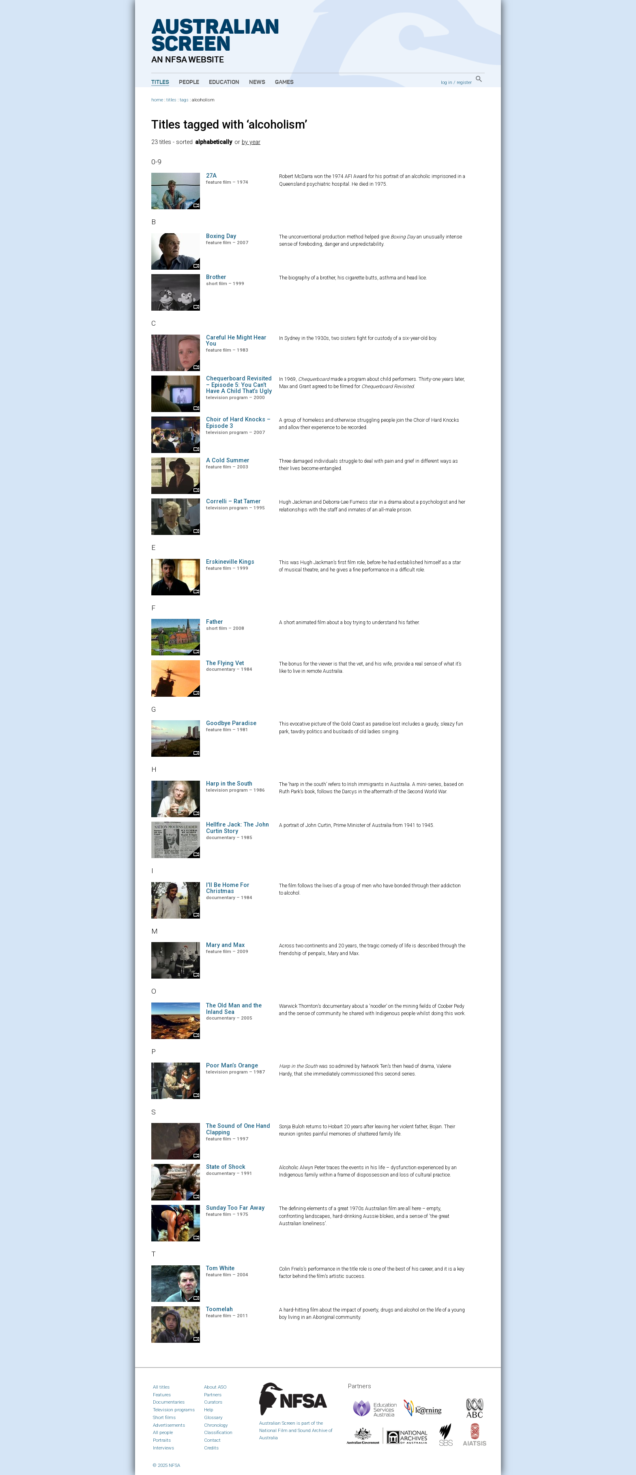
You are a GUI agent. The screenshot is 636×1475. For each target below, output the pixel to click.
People (189, 82)
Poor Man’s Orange (232, 1065)
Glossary (213, 1417)
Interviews (163, 1448)
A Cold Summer (227, 460)
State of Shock (225, 1167)
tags (184, 100)
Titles (160, 82)
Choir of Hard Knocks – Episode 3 (238, 422)
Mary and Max (225, 945)
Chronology (216, 1425)
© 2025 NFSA (166, 1465)
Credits (211, 1448)
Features (162, 1395)
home (157, 100)
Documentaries (169, 1402)
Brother (216, 277)
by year (251, 142)
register (464, 82)
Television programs (174, 1410)
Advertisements (169, 1425)
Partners (212, 1395)
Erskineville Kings (230, 561)
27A (211, 175)
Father (214, 621)
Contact (212, 1440)
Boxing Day (221, 236)
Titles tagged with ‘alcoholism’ (229, 124)
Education (224, 82)
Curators (213, 1402)
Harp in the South (229, 783)
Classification (218, 1432)
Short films (164, 1417)
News (257, 82)
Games (284, 82)
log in (446, 82)
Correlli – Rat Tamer (233, 501)
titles (171, 100)
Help (208, 1410)
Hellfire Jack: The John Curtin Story (237, 828)
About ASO (215, 1387)
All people (163, 1432)
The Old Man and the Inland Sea (234, 1009)
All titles (161, 1387)
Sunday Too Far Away (235, 1207)
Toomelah (219, 1309)
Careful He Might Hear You (236, 341)
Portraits (162, 1440)
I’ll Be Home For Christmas (227, 888)
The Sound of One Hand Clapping (238, 1129)
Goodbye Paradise (231, 723)
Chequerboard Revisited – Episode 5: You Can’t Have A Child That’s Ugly (239, 385)
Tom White (220, 1268)
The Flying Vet (225, 663)
